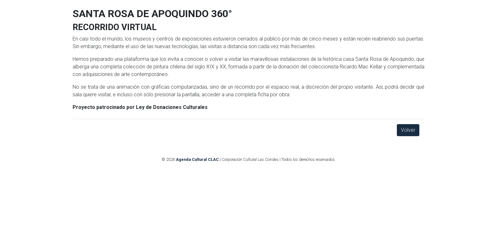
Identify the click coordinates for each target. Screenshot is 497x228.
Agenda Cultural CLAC (197, 159)
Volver (408, 130)
